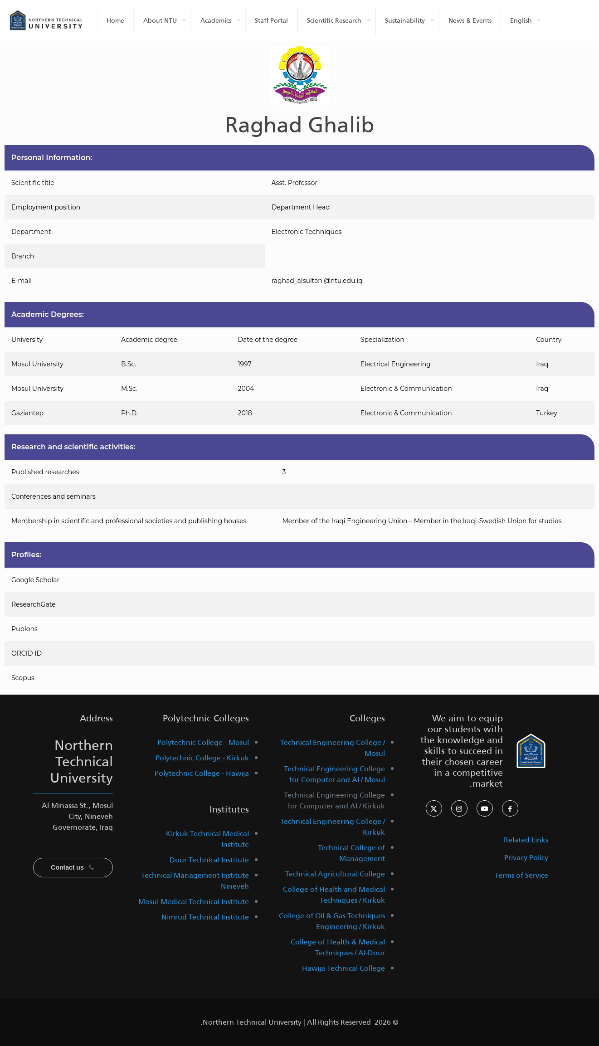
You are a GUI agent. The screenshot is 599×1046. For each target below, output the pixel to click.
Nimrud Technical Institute (205, 917)
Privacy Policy (526, 857)
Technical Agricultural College (335, 874)
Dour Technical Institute (209, 860)
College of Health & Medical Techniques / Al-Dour (338, 947)
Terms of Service (521, 875)
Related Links (526, 840)
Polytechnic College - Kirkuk (202, 758)
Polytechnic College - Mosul (203, 742)
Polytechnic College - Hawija (202, 773)
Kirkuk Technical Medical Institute (207, 839)
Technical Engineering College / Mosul (332, 748)
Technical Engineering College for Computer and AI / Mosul (334, 774)
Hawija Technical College (343, 968)
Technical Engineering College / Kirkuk (332, 827)
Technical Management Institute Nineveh (195, 881)
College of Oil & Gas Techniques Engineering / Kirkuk (332, 921)
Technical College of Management (351, 853)
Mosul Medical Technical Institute (193, 901)
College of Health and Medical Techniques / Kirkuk (334, 895)
